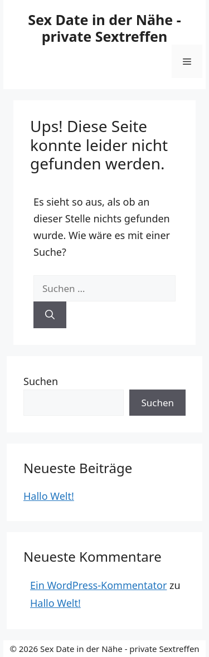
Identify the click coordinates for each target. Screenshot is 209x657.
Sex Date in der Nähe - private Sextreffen (104, 28)
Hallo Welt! (48, 496)
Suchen (40, 381)
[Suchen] (49, 314)
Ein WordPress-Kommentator (98, 585)
